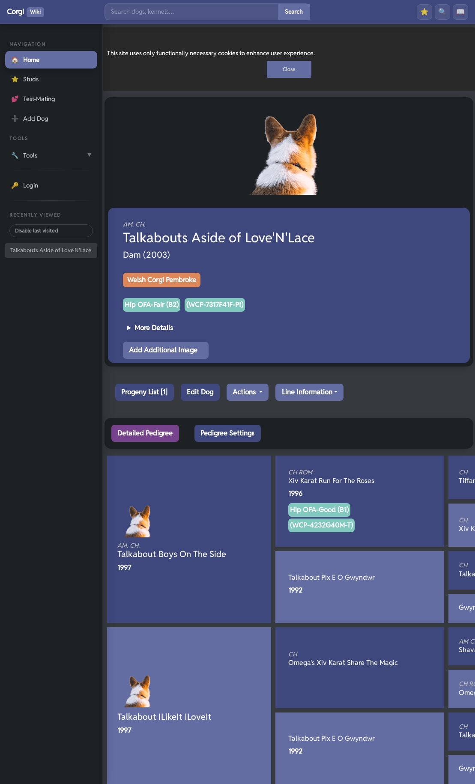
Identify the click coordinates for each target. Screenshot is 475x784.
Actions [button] (245, 392)
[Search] (191, 12)
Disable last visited (36, 230)
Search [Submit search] (294, 11)
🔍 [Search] (442, 11)
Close (289, 69)
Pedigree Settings (227, 433)
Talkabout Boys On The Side (174, 551)
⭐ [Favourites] (424, 11)
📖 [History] (460, 11)
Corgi (25, 12)
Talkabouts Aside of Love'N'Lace (50, 250)
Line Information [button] (307, 392)
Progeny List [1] (144, 392)
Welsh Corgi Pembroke (161, 279)
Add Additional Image (163, 350)
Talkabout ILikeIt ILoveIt (164, 716)
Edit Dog (200, 392)
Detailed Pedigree (145, 433)
